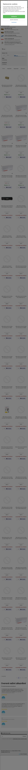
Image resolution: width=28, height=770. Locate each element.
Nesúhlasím (14, 22)
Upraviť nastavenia (14, 19)
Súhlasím (14, 16)
